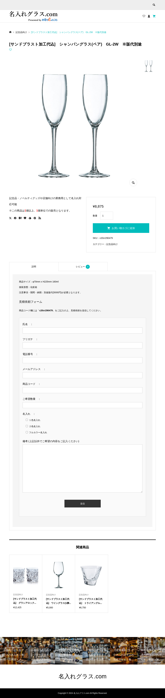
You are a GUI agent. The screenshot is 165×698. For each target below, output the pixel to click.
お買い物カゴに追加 (123, 228)
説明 (34, 266)
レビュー (83, 267)
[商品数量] (106, 216)
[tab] (33, 266)
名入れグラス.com (82, 676)
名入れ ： (30, 413)
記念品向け (112, 244)
